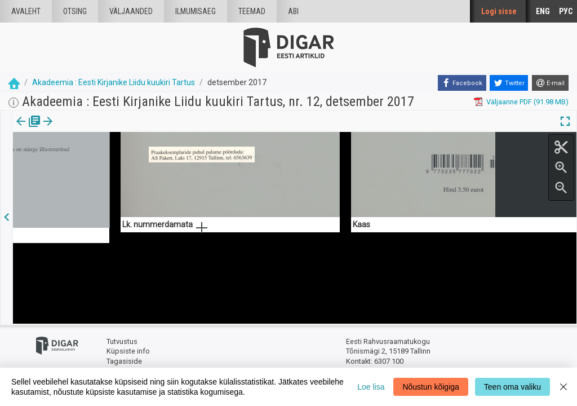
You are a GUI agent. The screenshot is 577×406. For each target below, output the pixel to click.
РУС (565, 11)
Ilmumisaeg (195, 11)
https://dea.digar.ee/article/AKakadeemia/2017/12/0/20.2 (107, 160)
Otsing (75, 11)
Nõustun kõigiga (430, 386)
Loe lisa (370, 386)
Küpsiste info (128, 351)
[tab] (28, 129)
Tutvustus (121, 341)
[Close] (563, 387)
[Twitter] (509, 83)
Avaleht (26, 11)
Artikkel (78, 129)
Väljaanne (28, 129)
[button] (96, 129)
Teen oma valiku (512, 386)
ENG (543, 11)
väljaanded (131, 11)
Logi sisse (499, 11)
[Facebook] (462, 83)
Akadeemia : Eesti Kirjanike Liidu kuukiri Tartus (113, 82)
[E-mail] (550, 83)
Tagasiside (124, 361)
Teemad (251, 11)
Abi (293, 11)
